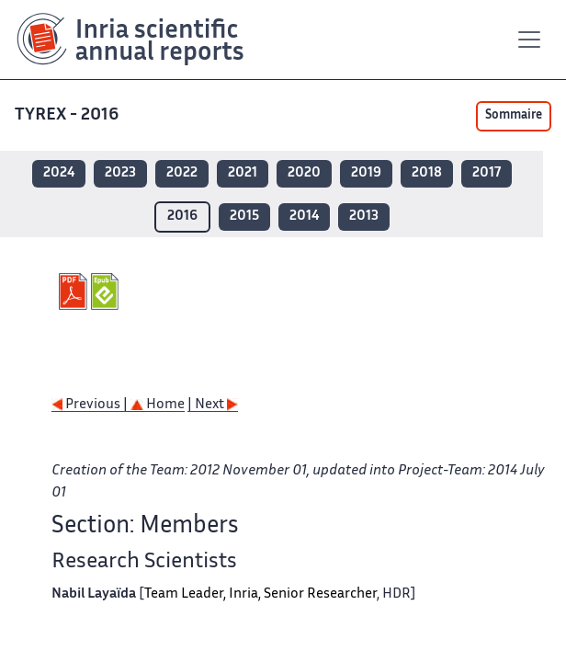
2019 (366, 173)
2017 (486, 173)
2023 (120, 173)
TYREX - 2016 (68, 115)
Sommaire (513, 115)
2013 (364, 217)
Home (157, 405)
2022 (182, 173)
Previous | (90, 405)
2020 (304, 173)
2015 (244, 217)
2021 (242, 173)
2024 (58, 173)
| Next (212, 405)
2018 (427, 173)
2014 (304, 217)
